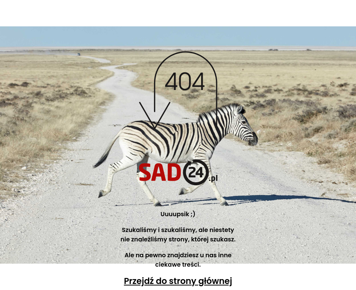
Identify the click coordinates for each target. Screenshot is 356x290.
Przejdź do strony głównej (178, 281)
